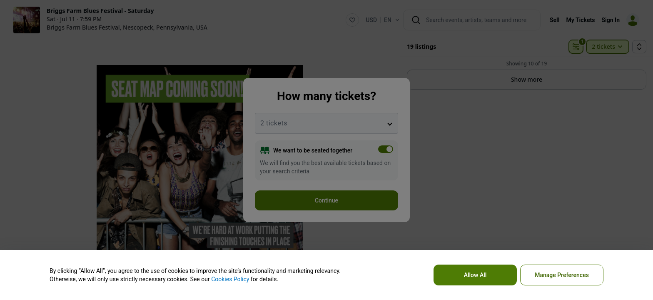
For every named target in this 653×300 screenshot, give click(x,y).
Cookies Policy (230, 279)
